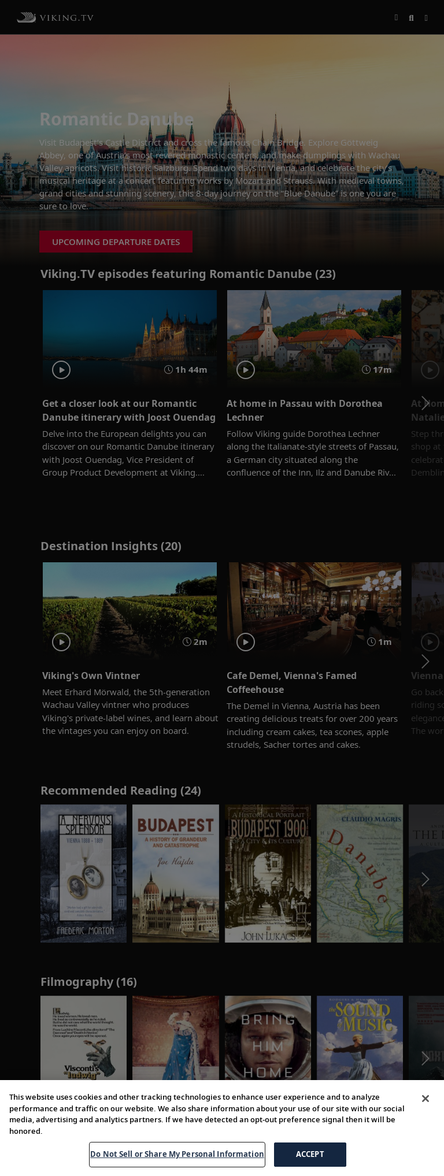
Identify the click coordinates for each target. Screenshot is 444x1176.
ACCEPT (310, 1154)
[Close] (425, 1098)
